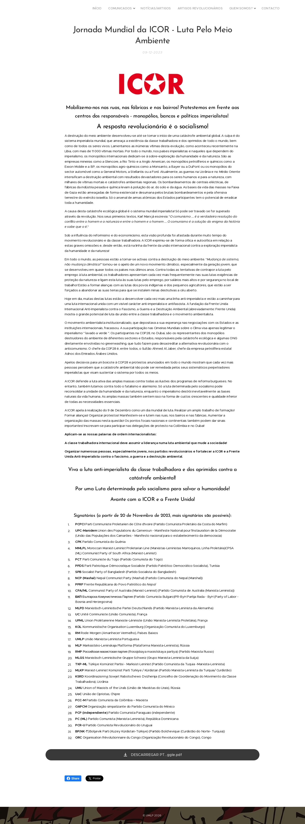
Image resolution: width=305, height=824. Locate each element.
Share (73, 778)
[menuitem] (242, 8)
